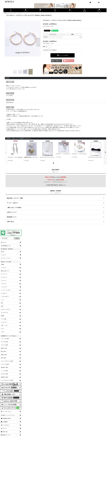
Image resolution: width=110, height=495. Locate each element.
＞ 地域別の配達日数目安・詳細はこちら (55, 185)
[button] (7, 42)
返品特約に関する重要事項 (49, 50)
